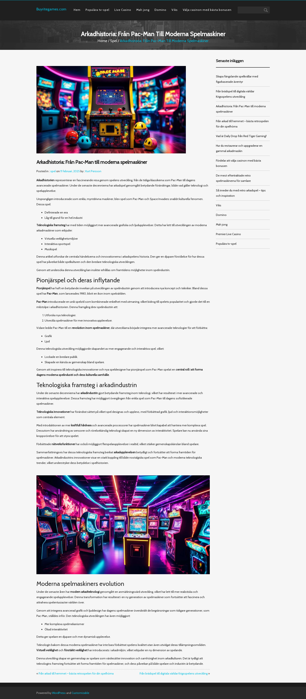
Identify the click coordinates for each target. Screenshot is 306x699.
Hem (77, 10)
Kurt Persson (93, 171)
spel (113, 41)
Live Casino (122, 10)
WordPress (59, 693)
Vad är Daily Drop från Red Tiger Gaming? (241, 136)
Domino (160, 10)
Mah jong (142, 10)
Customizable (80, 693)
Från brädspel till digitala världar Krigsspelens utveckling (174, 673)
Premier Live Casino (228, 234)
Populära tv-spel (97, 10)
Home (102, 41)
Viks (175, 10)
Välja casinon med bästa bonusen (207, 10)
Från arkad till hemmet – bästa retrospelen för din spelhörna (76, 673)
